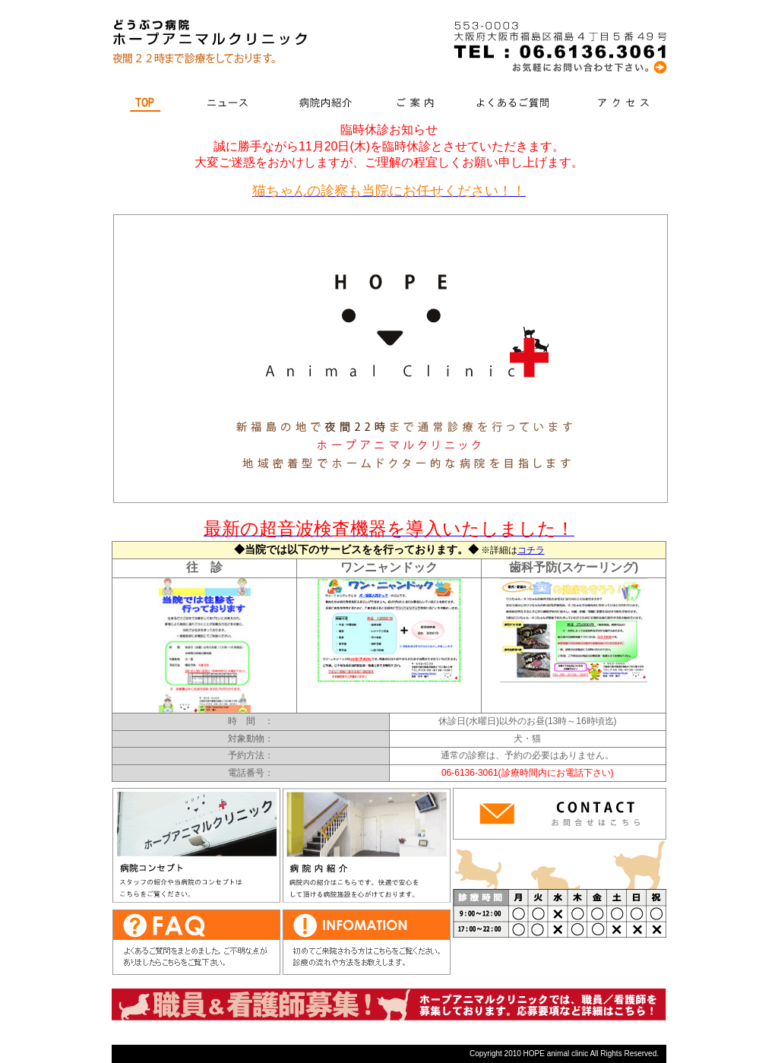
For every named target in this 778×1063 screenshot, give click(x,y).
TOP (147, 104)
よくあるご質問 (517, 104)
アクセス (623, 104)
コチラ (531, 550)
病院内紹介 (327, 104)
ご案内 (418, 104)
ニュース (228, 104)
